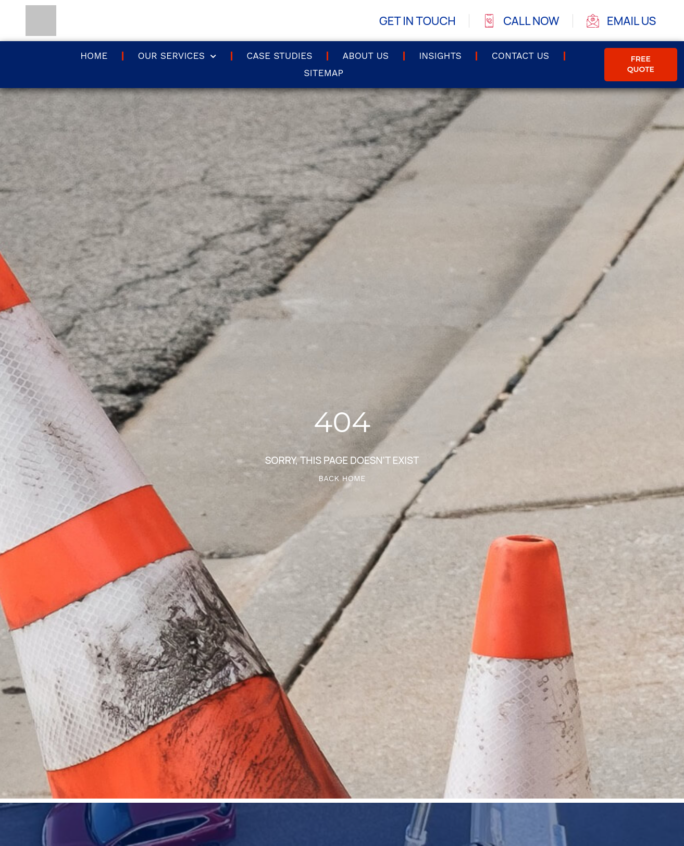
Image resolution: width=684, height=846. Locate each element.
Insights (440, 56)
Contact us (520, 56)
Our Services (177, 56)
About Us (366, 56)
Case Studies (279, 56)
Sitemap (323, 73)
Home (93, 56)
